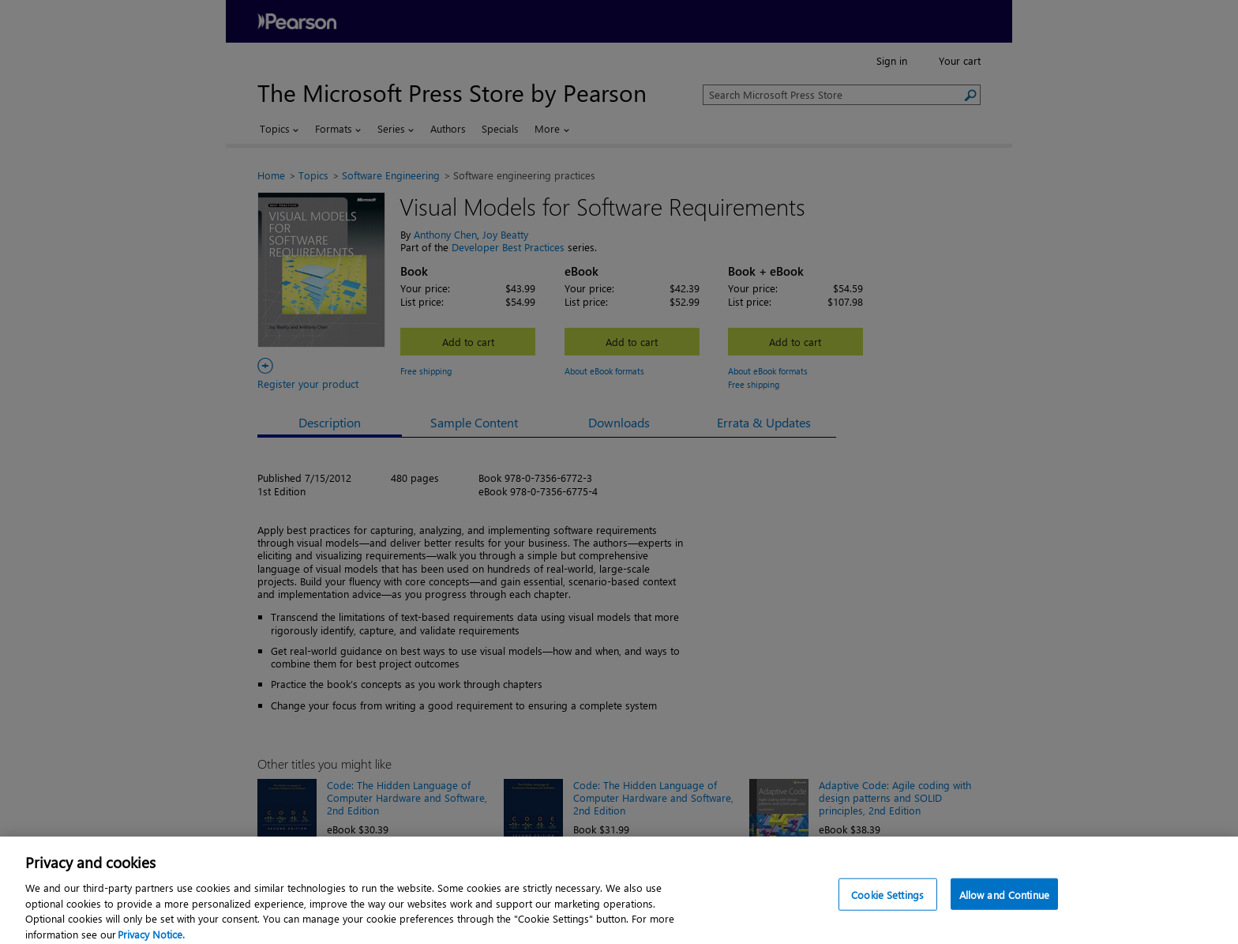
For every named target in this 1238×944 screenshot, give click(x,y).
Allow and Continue (1004, 917)
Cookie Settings (887, 917)
